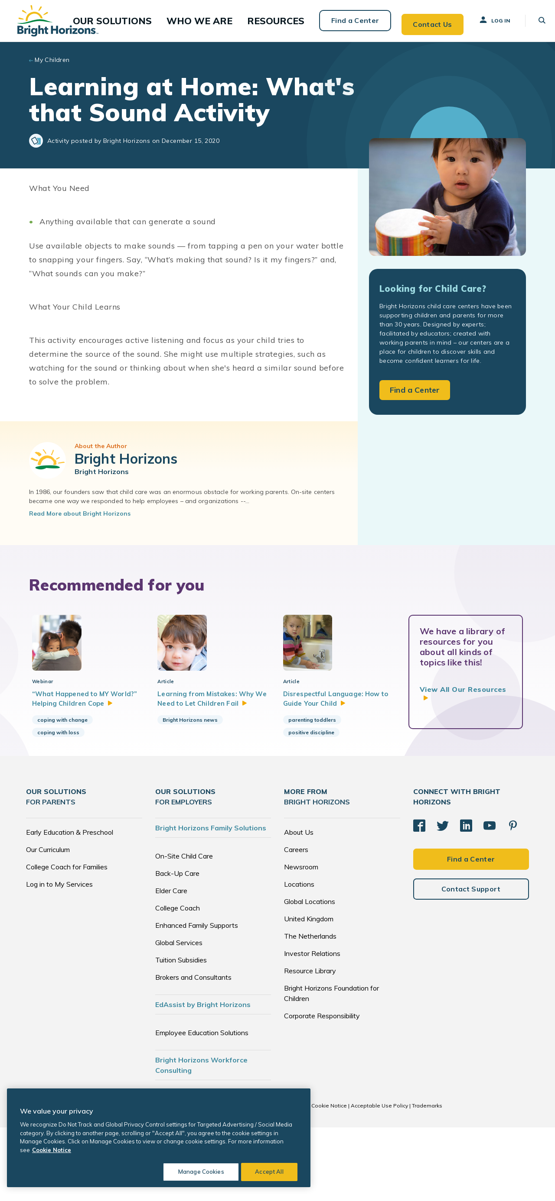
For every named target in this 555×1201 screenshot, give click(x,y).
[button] (142, 22)
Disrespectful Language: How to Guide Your (339, 760)
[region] (158, 1137)
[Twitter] (443, 897)
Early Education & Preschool (69, 905)
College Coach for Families (67, 940)
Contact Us (423, 21)
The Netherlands (310, 1009)
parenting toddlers (312, 782)
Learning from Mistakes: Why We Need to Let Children (209, 765)
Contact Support (471, 958)
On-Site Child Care (184, 929)
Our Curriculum (48, 923)
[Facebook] (419, 897)
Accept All (269, 1171)
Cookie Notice (329, 1179)
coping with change (62, 793)
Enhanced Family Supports (196, 998)
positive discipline (311, 795)
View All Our (463, 696)
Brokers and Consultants (193, 1050)
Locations (299, 957)
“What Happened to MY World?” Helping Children (85, 765)
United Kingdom (308, 992)
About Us (298, 905)
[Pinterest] (513, 897)
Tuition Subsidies (181, 1033)
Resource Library (310, 1044)
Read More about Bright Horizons (80, 516)
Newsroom (301, 940)
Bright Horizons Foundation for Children (331, 1066)
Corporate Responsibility (322, 1089)
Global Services (178, 1016)
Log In (486, 21)
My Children (52, 62)
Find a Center (345, 21)
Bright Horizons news (190, 793)
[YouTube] (489, 897)
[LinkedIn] (466, 897)
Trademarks (427, 1179)
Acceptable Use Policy (379, 1179)
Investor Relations (312, 1027)
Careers (296, 923)
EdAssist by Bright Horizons (203, 1078)
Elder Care (171, 964)
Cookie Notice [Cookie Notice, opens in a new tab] (51, 1149)
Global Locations (309, 975)
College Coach (177, 981)
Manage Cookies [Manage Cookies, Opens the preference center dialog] (198, 1171)
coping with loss (58, 806)
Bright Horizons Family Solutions (210, 901)
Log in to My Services (59, 957)
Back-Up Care (177, 947)
